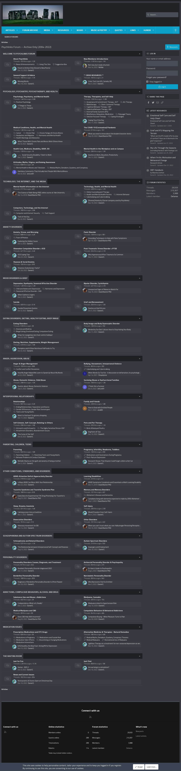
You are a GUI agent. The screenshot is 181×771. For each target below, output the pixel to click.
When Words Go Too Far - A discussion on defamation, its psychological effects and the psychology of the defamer (130, 372)
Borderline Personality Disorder (26, 575)
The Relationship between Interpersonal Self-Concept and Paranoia (43, 547)
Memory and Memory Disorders (97, 489)
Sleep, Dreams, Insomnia (23, 506)
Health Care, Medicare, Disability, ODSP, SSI (31, 148)
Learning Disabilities (92, 476)
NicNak (101, 67)
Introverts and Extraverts (24, 428)
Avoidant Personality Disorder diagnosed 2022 (35, 568)
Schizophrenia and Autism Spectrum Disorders (27, 535)
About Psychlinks (20, 58)
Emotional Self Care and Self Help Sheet (163, 117)
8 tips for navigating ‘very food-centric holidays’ (35, 335)
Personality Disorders (15, 557)
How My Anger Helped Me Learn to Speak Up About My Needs (40, 372)
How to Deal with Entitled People (100, 407)
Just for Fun (18, 661)
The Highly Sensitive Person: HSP (50, 428)
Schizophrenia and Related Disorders (28, 540)
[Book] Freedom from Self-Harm (100, 512)
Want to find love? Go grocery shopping (32, 415)
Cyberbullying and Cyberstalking (97, 197)
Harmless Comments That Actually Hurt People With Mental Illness (43, 171)
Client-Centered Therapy (109, 104)
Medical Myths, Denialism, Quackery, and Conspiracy (67, 167)
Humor (147, 30)
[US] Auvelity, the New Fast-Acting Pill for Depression (37, 646)
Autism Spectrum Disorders (95, 540)
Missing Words (23, 81)
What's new (141, 726)
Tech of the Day (23, 216)
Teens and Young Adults (23, 411)
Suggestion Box (60, 64)
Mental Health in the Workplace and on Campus (104, 148)
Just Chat (88, 661)
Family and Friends (92, 401)
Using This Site (44, 64)
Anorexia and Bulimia (22, 329)
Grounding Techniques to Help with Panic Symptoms (107, 238)
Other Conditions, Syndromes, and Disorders (26, 471)
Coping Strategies (116, 116)
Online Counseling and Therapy (96, 192)
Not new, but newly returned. (99, 65)
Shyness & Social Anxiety (23, 261)
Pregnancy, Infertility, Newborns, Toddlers (101, 449)
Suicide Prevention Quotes (27, 308)
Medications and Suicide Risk (49, 637)
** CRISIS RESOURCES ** (94, 75)
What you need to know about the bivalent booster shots (109, 133)
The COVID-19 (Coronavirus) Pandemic (100, 127)
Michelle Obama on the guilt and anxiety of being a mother (39, 461)
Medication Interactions (23, 642)
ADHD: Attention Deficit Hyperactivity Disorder (32, 476)
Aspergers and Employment (98, 547)
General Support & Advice (24, 75)
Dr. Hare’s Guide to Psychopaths (100, 568)
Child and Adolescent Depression (26, 288)
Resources (63, 30)
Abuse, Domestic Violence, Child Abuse (29, 380)
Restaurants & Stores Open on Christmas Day (35, 680)
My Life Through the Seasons (163, 148)
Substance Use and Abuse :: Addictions (29, 597)
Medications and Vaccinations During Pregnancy (104, 455)
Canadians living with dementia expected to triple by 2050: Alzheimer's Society (117, 498)
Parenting (17, 449)
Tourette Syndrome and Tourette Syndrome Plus (33, 489)
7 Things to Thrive (24, 105)
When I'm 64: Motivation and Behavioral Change (163, 159)
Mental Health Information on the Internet (31, 186)
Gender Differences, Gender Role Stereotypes (31, 409)
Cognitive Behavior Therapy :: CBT (97, 107)
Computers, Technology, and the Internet (30, 207)
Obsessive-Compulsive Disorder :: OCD (29, 248)
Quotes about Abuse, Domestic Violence (33, 386)
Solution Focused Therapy (95, 116)
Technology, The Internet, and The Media (24, 181)
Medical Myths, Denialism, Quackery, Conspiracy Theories (107, 637)
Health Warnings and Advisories (26, 137)
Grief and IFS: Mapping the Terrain (162, 132)
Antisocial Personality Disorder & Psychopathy (103, 562)
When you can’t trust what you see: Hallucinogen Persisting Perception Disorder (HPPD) (120, 525)
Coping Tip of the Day (96, 120)
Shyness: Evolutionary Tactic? (29, 268)
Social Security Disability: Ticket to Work (34, 155)
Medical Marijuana (93, 640)
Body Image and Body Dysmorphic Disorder (102, 323)
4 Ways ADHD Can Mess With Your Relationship (35, 482)
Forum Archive (30, 30)
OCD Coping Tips (24, 254)
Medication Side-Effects (23, 640)
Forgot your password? (156, 77)
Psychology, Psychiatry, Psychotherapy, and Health (30, 91)
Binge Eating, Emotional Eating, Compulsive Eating (33, 331)
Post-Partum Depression (96, 457)
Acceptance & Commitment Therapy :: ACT (101, 102)
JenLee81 (30, 173)
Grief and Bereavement (93, 302)
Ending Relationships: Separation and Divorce (31, 407)
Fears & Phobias (20, 237)
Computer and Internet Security (26, 213)
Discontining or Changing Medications (51, 640)
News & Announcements (24, 64)
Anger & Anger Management (25, 363)
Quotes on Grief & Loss (96, 308)
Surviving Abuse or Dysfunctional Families (101, 380)
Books (80, 30)
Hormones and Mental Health (48, 135)
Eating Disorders (20, 323)
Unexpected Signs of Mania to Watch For (103, 289)
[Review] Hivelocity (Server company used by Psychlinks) (108, 200)
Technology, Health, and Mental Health (100, 186)
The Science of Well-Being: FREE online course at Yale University (41, 192)
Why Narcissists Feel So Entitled (100, 582)
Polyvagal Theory (123, 114)
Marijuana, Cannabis (92, 597)
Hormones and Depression (53, 288)
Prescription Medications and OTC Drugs (30, 632)
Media (47, 30)
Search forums (11, 37)
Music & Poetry (99, 30)
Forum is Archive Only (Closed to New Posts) (34, 68)
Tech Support (48, 213)
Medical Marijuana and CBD (24, 610)
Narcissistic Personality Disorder (97, 575)
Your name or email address (158, 58)
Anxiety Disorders (12, 226)
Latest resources (158, 111)
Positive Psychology (22, 102)
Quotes (118, 30)
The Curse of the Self (26, 434)
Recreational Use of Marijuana (116, 640)
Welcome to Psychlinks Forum (19, 53)
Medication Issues (12, 626)
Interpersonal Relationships (18, 396)
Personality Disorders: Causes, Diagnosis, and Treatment (37, 562)
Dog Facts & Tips (94, 431)
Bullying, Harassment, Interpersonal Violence (103, 363)
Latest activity (141, 735)
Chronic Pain (29, 133)
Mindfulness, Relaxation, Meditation (98, 114)
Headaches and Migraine (23, 135)
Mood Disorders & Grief (15, 278)
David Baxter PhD (105, 136)
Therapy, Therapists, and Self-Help (98, 96)
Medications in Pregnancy (24, 637)
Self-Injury (88, 506)
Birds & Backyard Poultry (94, 428)
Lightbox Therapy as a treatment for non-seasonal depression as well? (114, 643)
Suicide (16, 302)
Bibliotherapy (90, 104)
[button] (17, 30)
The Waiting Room (12, 656)
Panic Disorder (90, 232)
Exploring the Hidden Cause (28, 241)
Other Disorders (90, 519)
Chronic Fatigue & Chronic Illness (50, 133)
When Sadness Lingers (26, 294)
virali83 (100, 410)
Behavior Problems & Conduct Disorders (29, 457)
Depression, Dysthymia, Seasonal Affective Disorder (35, 283)
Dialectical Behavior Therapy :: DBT (98, 109)
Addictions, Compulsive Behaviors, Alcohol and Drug (30, 592)
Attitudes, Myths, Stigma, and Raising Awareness (34, 162)
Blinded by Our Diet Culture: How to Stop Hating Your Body (109, 329)
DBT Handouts (156, 170)
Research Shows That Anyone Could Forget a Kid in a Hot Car (110, 461)
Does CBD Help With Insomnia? (29, 616)
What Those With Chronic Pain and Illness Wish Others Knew (40, 141)
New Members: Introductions (96, 58)
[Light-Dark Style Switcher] (175, 30)
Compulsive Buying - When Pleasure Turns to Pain (106, 616)
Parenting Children (21, 455)
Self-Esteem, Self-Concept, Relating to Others (33, 422)
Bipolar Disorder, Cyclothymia (96, 283)
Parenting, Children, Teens (17, 444)
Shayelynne (102, 375)
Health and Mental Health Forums (98, 194)
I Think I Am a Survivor (96, 386)
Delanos (174, 196)
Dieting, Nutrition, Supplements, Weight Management (36, 342)
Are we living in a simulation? (98, 667)
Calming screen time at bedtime (30, 512)
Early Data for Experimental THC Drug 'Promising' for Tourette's (41, 495)
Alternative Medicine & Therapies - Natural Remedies (106, 632)
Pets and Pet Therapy (93, 422)
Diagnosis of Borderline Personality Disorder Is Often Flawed (40, 582)
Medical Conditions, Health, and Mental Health (32, 127)
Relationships (19, 401)
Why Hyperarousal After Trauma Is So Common (105, 254)
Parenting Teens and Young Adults (46, 455)
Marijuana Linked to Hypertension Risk (102, 603)
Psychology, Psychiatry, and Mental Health (31, 96)
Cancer (17, 133)
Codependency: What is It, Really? (30, 603)
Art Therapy (126, 102)
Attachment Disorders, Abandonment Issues (31, 430)
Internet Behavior (122, 194)
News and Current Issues (23, 674)
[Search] (162, 14)
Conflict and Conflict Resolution (26, 369)
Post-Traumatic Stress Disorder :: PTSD (100, 248)
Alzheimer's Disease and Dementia (98, 495)
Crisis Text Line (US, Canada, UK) (100, 81)
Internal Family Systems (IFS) (96, 111)
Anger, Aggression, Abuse (16, 358)
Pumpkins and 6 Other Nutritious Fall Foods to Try (36, 348)
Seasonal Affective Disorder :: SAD (27, 291)
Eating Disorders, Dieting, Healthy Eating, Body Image (31, 318)
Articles (10, 30)
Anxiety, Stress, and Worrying (25, 232)
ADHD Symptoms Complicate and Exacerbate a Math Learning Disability (114, 482)
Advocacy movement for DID (28, 525)
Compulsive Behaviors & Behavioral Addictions (103, 610)
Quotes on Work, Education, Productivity (103, 155)
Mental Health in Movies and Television (29, 167)
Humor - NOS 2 (23, 667)
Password (150, 68)
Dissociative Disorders (22, 519)
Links (133, 30)
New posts (140, 731)
